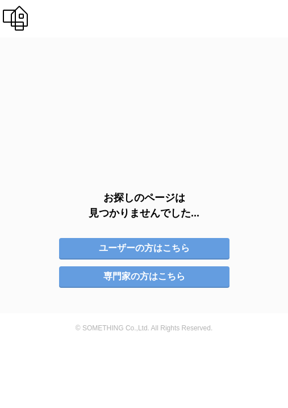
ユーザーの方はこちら (144, 232)
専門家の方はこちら (144, 261)
